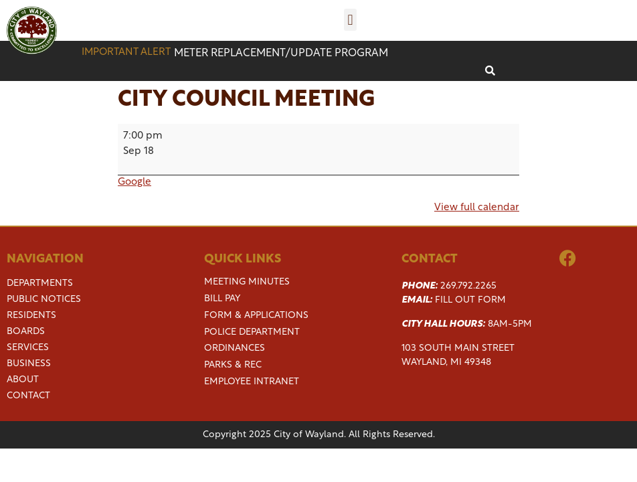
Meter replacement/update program (281, 53)
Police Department (252, 332)
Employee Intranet (251, 382)
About (23, 380)
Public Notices (44, 300)
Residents (31, 316)
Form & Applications (256, 316)
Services (28, 348)
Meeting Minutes (247, 282)
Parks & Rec (233, 365)
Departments (40, 284)
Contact (28, 396)
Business (29, 364)
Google (134, 182)
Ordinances (234, 348)
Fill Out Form (470, 300)
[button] (350, 20)
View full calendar (476, 208)
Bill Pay (222, 299)
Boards (26, 332)
